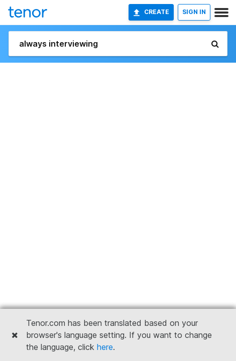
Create (151, 12)
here (105, 347)
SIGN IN (194, 12)
